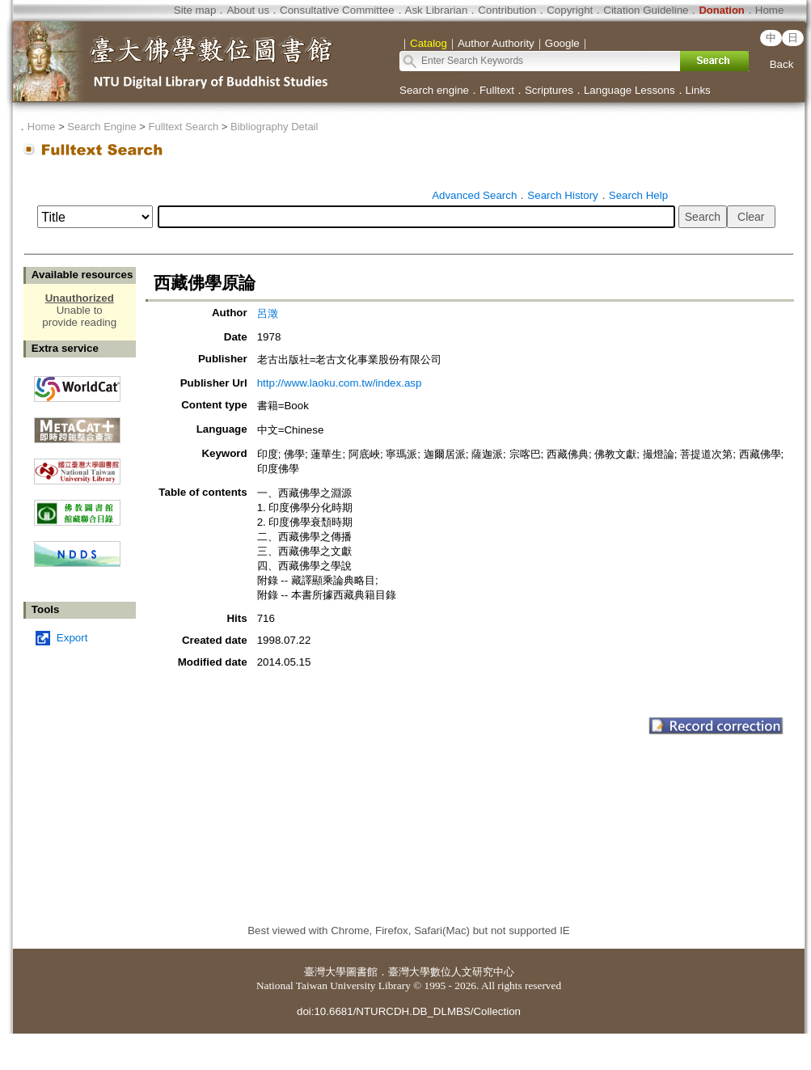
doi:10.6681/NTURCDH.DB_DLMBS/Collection (409, 1011)
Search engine (434, 90)
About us (247, 10)
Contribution (507, 10)
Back (782, 64)
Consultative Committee (337, 10)
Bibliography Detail (274, 127)
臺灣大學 (325, 972)
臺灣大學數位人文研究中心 (451, 972)
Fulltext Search (183, 127)
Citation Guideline (645, 10)
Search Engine (101, 127)
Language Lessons (629, 90)
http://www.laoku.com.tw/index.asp (339, 383)
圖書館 (362, 972)
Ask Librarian (436, 10)
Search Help (638, 195)
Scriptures (549, 90)
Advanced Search (474, 195)
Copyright (570, 10)
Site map (195, 10)
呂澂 (267, 313)
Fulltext (496, 90)
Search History (562, 195)
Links (698, 90)
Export (72, 638)
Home (769, 10)
